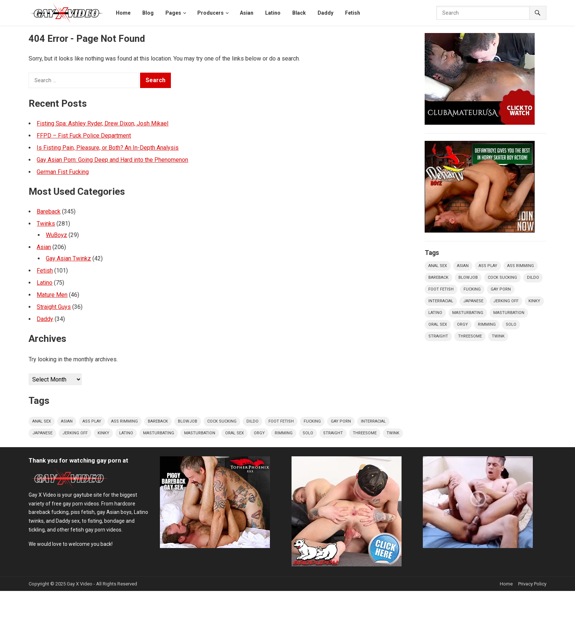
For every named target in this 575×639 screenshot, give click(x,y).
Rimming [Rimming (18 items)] (284, 433)
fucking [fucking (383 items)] (312, 421)
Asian (44, 247)
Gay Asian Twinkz (68, 258)
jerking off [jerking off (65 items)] (75, 433)
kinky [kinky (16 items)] (103, 433)
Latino (44, 282)
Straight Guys (54, 306)
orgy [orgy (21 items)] (259, 433)
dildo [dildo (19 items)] (252, 421)
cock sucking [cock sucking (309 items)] (222, 421)
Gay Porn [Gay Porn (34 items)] (341, 421)
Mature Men (52, 294)
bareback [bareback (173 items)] (158, 421)
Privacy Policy (532, 584)
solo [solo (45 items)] (308, 433)
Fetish (45, 270)
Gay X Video (79, 584)
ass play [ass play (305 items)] (92, 421)
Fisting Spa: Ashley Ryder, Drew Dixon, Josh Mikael (102, 123)
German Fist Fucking (63, 171)
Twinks (46, 223)
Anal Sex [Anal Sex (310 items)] (41, 421)
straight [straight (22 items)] (333, 433)
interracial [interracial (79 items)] (373, 421)
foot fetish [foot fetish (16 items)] (281, 421)
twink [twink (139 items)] (393, 433)
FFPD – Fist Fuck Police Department (84, 135)
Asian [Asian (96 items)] (67, 421)
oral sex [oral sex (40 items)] (234, 433)
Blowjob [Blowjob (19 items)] (187, 421)
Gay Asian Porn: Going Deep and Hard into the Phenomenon (112, 159)
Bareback (49, 211)
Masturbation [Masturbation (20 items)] (199, 433)
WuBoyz (56, 234)
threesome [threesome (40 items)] (365, 433)
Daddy (45, 318)
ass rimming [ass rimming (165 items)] (124, 421)
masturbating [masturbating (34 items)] (158, 433)
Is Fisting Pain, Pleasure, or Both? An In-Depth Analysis (108, 147)
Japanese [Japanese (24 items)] (42, 433)
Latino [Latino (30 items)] (126, 433)
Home (506, 584)
